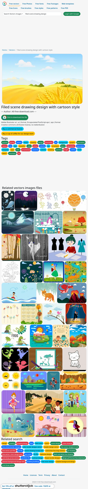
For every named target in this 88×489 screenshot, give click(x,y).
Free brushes (26, 8)
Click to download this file (15, 117)
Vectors (12, 50)
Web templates (68, 4)
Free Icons (13, 8)
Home (4, 50)
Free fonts (39, 4)
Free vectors (14, 4)
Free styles (39, 8)
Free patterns (52, 8)
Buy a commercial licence (12, 129)
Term (40, 475)
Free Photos (27, 4)
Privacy (47, 475)
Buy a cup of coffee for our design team (18, 133)
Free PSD (64, 8)
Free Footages (52, 4)
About (54, 475)
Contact (61, 475)
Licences (33, 475)
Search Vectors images (12, 14)
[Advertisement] (44, 33)
